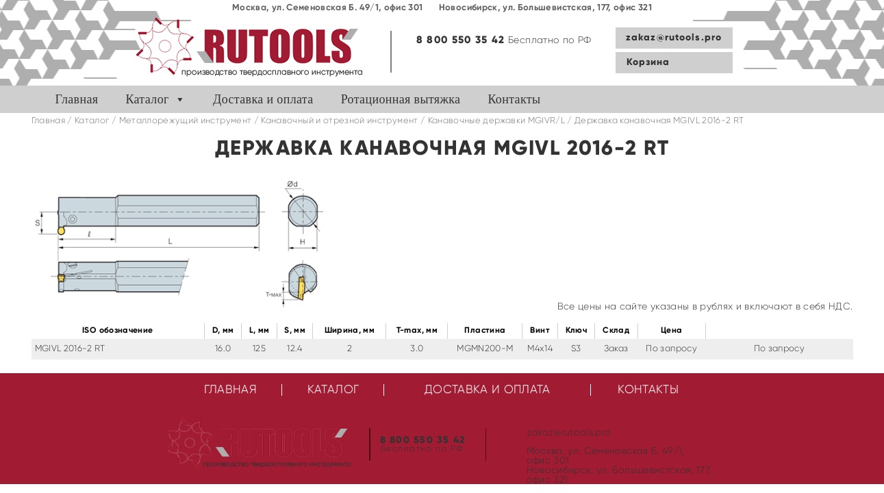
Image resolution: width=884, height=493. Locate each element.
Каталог (146, 99)
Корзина (648, 62)
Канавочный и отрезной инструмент (339, 120)
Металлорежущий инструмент (185, 120)
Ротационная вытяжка (401, 99)
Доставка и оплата (263, 99)
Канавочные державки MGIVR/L (496, 120)
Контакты (514, 99)
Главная (77, 99)
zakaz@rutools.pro (674, 37)
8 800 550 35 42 (460, 40)
